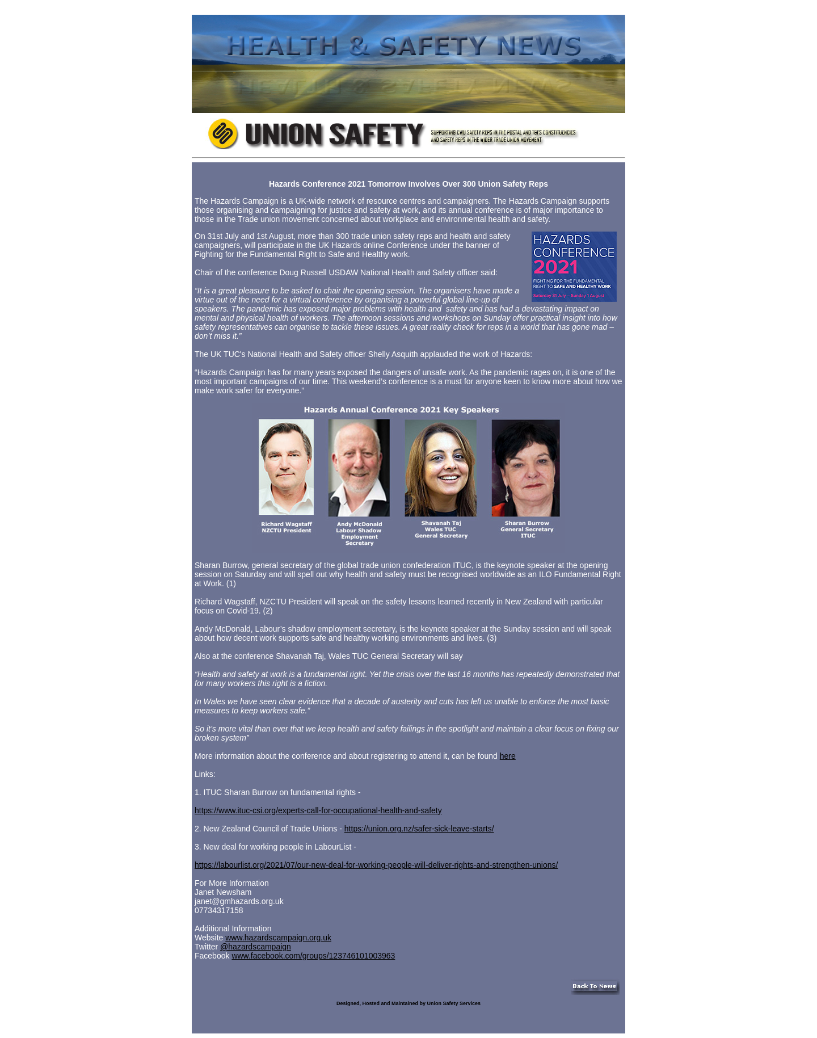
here (508, 755)
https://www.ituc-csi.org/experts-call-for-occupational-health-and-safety (318, 810)
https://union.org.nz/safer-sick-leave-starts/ (419, 828)
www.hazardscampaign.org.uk (278, 937)
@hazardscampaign (255, 946)
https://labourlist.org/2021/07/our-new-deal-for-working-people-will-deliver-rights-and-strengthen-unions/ (376, 864)
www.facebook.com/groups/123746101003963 (313, 955)
